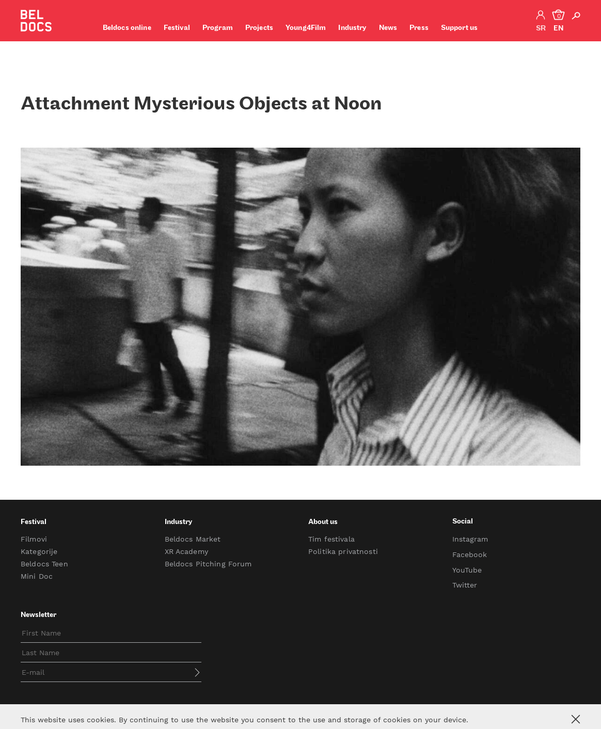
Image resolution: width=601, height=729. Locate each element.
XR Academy (186, 551)
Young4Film (306, 28)
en (558, 29)
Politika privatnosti (343, 551)
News (388, 28)
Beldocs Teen (44, 564)
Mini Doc (37, 576)
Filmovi (34, 539)
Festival (177, 28)
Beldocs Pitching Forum (208, 564)
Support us (459, 28)
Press (419, 28)
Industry (352, 28)
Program (217, 28)
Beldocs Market (193, 539)
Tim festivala (331, 539)
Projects (259, 28)
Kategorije (39, 551)
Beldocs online (127, 28)
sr (541, 29)
